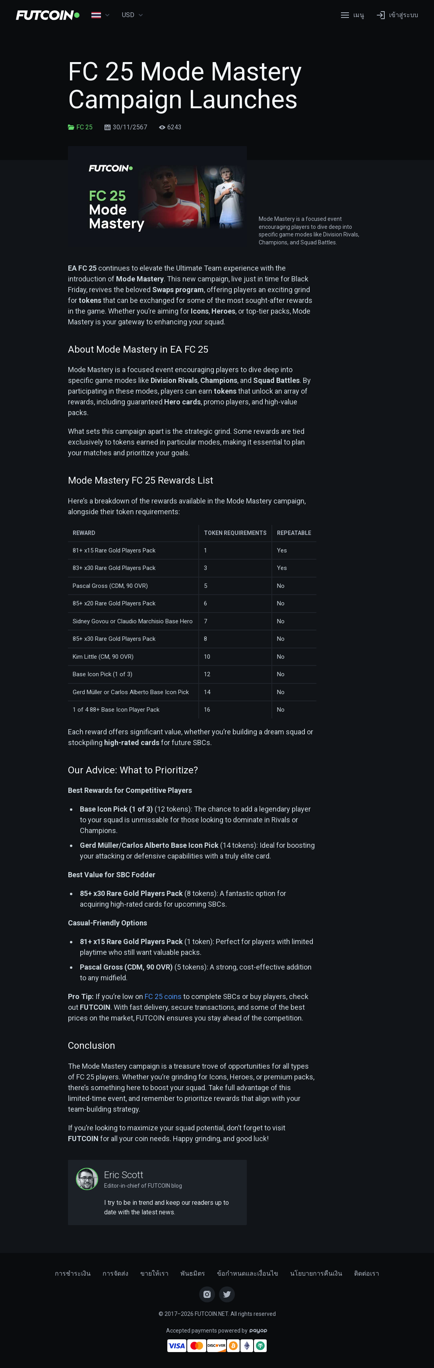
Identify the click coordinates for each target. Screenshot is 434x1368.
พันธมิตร (192, 1273)
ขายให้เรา (154, 1273)
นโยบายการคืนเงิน (316, 1273)
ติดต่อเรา (366, 1273)
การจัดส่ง (115, 1273)
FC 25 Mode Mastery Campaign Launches (185, 86)
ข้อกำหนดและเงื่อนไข (247, 1273)
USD (132, 15)
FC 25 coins (163, 996)
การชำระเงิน (73, 1273)
